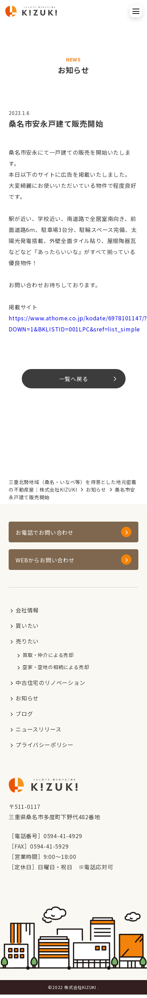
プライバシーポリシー (45, 744)
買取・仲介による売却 (48, 654)
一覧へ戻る (73, 379)
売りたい (27, 641)
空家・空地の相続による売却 (55, 666)
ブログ (24, 713)
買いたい (27, 625)
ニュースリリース (38, 729)
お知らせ (96, 489)
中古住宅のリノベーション (50, 682)
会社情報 (27, 610)
